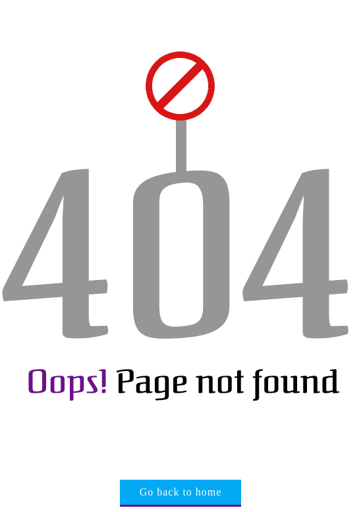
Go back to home (181, 492)
